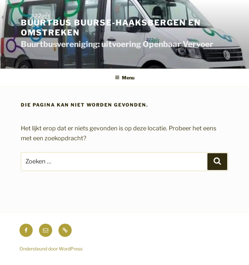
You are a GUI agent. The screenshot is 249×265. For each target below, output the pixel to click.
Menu (124, 77)
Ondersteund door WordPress (51, 248)
